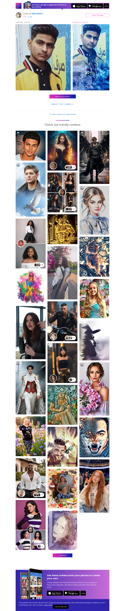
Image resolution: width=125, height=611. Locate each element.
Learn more (48, 605)
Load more (63, 555)
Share (97, 15)
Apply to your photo (62, 96)
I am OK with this (61, 607)
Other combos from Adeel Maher (62, 114)
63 (30, 17)
